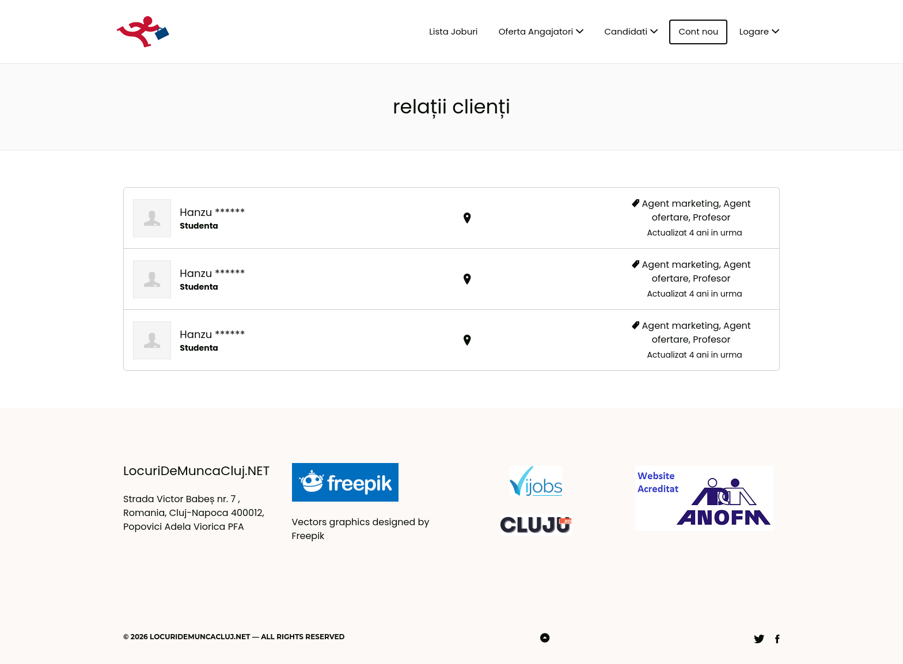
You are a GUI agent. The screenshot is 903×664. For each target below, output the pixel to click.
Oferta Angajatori (536, 31)
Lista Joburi (453, 31)
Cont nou (698, 31)
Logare (754, 31)
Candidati (626, 31)
